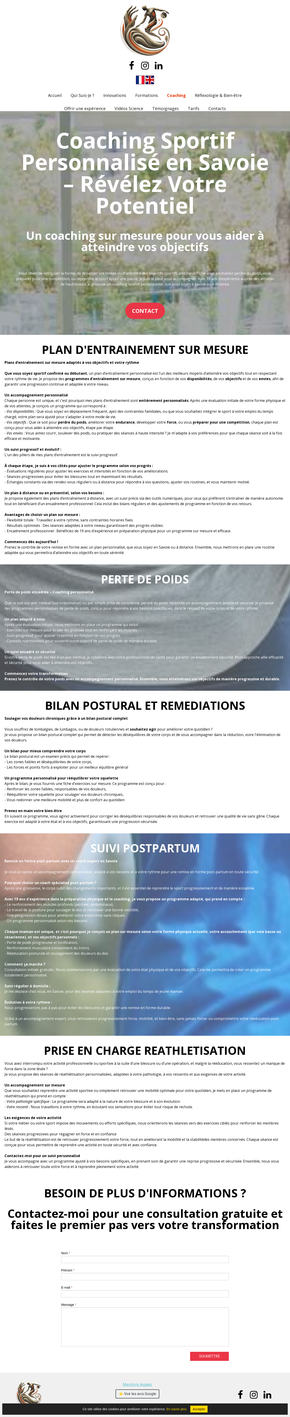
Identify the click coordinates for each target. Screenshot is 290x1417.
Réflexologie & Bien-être (218, 95)
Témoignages (165, 108)
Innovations (114, 95)
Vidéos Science (129, 108)
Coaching (176, 95)
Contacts (217, 108)
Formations (146, 95)
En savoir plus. (187, 1409)
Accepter (199, 1409)
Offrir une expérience (85, 108)
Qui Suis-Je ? (82, 95)
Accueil (55, 95)
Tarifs (193, 108)
